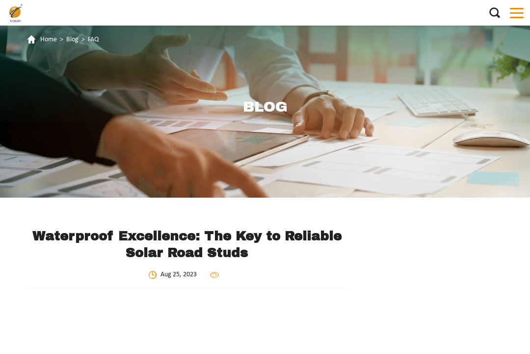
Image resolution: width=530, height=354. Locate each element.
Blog (72, 39)
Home (48, 39)
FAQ (93, 39)
